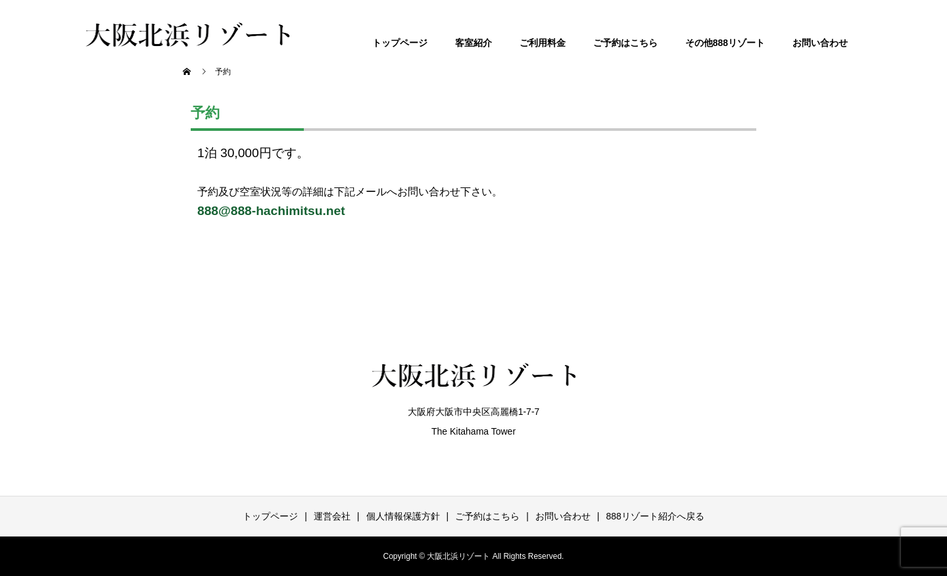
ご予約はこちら (625, 42)
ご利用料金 (543, 42)
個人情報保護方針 (403, 516)
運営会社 (332, 516)
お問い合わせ (820, 42)
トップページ (399, 42)
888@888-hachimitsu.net (271, 211)
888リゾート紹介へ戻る (655, 516)
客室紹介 (473, 42)
